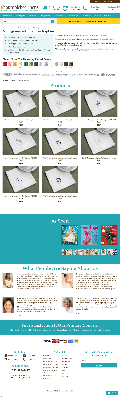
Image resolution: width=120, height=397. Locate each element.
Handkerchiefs (8, 16)
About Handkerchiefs (50, 361)
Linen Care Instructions (50, 364)
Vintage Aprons (46, 16)
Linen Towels (59, 16)
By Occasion (108, 16)
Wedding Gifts (21, 16)
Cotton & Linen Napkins (15, 28)
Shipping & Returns (68, 358)
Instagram (11, 359)
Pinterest (29, 355)
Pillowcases (86, 16)
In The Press (65, 370)
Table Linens (33, 16)
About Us (64, 355)
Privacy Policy (66, 361)
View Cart (106, 1)
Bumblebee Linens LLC (66, 391)
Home (4, 28)
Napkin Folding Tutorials (50, 367)
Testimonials (65, 367)
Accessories (97, 16)
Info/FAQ (64, 364)
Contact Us (30, 359)
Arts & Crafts (47, 358)
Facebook (11, 355)
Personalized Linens (73, 16)
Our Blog (46, 355)
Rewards (112, 393)
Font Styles (46, 378)
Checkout (112, 1)
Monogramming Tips (49, 375)
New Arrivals (65, 376)
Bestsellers (65, 373)
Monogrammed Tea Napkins (33, 28)
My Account (98, 1)
